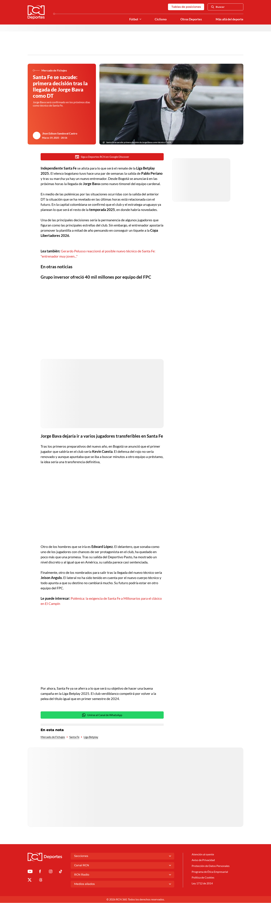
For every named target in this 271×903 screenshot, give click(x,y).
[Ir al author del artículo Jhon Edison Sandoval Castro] (36, 135)
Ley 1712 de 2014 (202, 884)
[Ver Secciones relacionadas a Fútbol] (140, 19)
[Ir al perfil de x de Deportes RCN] (29, 880)
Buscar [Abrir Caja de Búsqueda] (218, 6)
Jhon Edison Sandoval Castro (59, 133)
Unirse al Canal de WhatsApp (102, 715)
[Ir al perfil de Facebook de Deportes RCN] (40, 872)
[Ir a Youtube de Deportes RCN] (30, 872)
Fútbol (133, 19)
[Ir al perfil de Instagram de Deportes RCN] (50, 872)
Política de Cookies (203, 878)
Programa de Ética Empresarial (210, 872)
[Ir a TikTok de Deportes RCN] (60, 872)
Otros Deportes (191, 19)
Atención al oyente (203, 854)
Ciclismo (161, 19)
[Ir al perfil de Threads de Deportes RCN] (40, 880)
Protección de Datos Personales (211, 866)
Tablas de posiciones (186, 6)
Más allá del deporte (229, 19)
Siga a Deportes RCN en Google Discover (102, 157)
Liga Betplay (91, 737)
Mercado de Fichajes (53, 737)
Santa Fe (74, 737)
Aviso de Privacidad (203, 860)
